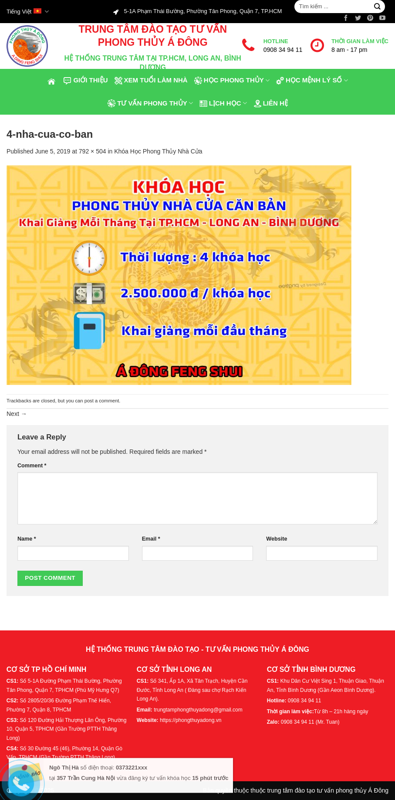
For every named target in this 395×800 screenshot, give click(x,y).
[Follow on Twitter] (358, 18)
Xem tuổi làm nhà (151, 80)
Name (26, 539)
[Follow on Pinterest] (370, 18)
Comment (31, 466)
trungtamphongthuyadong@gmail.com (198, 710)
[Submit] (377, 7)
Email (151, 539)
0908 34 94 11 (283, 49)
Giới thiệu (85, 80)
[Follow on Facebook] (346, 18)
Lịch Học (223, 103)
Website (276, 539)
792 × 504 (92, 151)
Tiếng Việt (28, 11)
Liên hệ (270, 103)
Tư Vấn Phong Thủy (150, 103)
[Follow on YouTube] (382, 18)
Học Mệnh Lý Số (312, 80)
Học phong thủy (232, 80)
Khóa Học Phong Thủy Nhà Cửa (158, 151)
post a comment (101, 400)
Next (17, 413)
